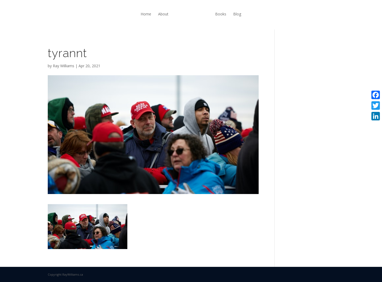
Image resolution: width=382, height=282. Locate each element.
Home (146, 13)
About (163, 13)
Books (220, 13)
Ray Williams (63, 65)
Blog (237, 13)
